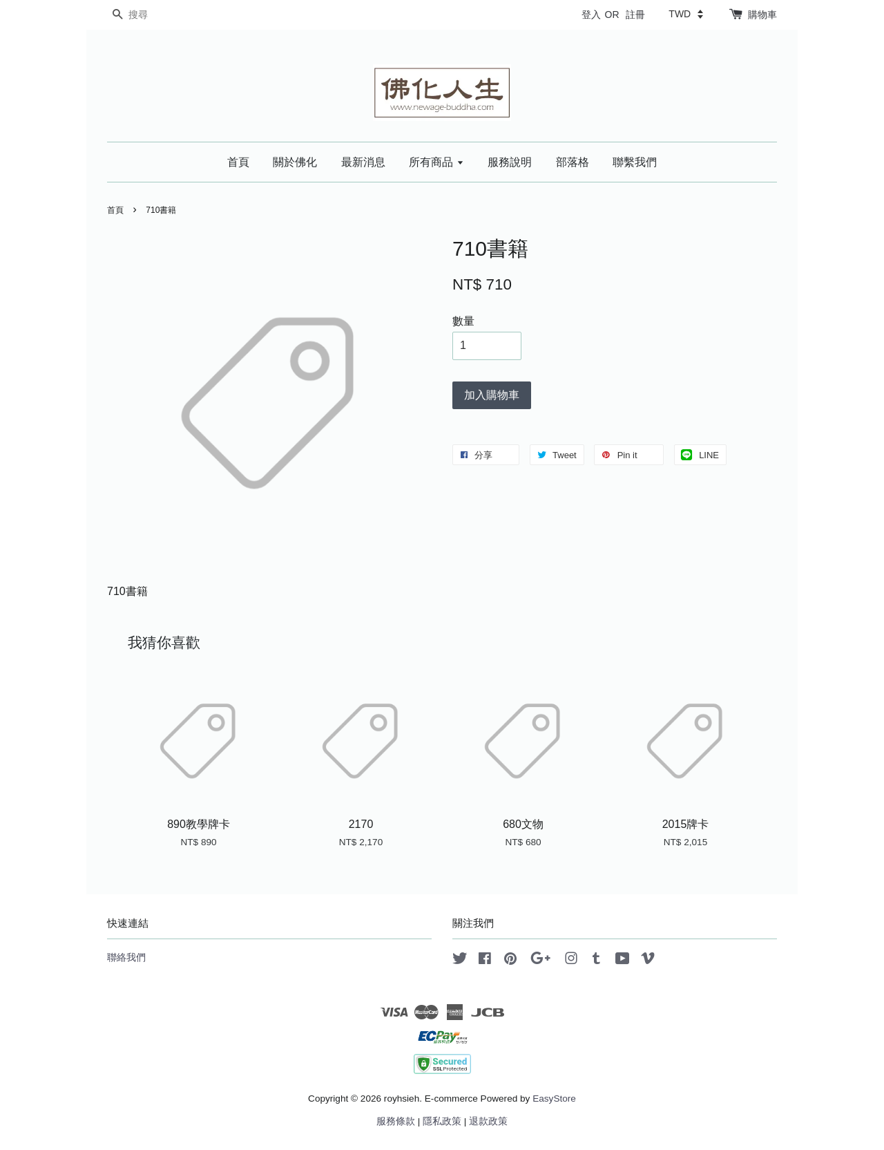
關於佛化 (295, 162)
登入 (591, 14)
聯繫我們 (635, 162)
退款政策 (488, 1121)
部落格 (572, 162)
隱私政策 (442, 1121)
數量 (463, 321)
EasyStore (554, 1098)
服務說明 (510, 162)
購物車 (762, 14)
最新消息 (363, 162)
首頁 (238, 162)
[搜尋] (148, 15)
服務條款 (395, 1121)
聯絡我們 (126, 957)
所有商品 (436, 162)
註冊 (635, 14)
